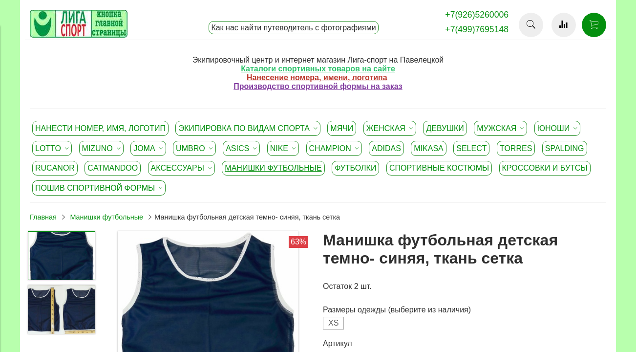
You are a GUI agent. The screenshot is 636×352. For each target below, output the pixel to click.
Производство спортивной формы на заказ (317, 86)
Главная (43, 217)
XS (333, 323)
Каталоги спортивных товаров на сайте (318, 69)
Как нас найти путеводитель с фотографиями (293, 27)
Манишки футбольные (106, 217)
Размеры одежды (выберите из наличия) (397, 310)
